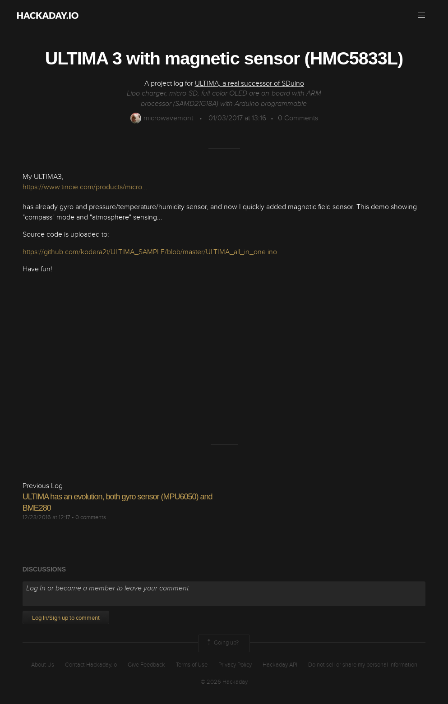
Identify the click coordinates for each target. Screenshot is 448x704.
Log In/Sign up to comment (66, 618)
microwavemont (161, 118)
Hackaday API (280, 664)
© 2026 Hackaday (224, 682)
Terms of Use (192, 664)
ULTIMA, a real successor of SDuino (249, 83)
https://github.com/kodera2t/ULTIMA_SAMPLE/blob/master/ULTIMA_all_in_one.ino (150, 251)
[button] (421, 15)
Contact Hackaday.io (91, 664)
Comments (298, 118)
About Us (42, 664)
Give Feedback (146, 664)
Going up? (222, 643)
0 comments (90, 517)
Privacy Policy (235, 664)
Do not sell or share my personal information (362, 664)
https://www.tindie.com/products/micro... (85, 187)
